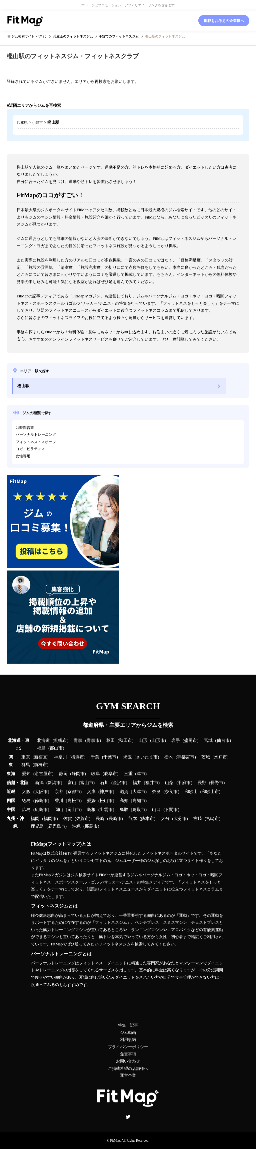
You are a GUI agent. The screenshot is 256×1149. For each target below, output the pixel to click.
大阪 (26, 791)
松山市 (106, 800)
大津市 (138, 791)
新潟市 (54, 782)
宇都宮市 (185, 757)
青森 (78, 740)
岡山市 (73, 809)
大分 (165, 818)
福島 (41, 748)
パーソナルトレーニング (36, 434)
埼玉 (127, 757)
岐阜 (95, 773)
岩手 (175, 740)
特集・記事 (128, 1025)
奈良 (156, 791)
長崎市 (115, 818)
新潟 (39, 782)
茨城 (205, 757)
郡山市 (56, 748)
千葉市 (109, 757)
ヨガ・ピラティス (30, 449)
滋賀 (124, 791)
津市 (141, 773)
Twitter (128, 1116)
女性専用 (23, 456)
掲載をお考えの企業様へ (224, 21)
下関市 (171, 809)
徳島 (26, 800)
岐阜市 (110, 773)
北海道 (43, 740)
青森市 (93, 740)
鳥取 (124, 809)
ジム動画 (128, 1032)
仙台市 (223, 740)
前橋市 (40, 764)
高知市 (138, 800)
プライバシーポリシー (128, 1047)
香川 (59, 800)
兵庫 (91, 791)
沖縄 (76, 826)
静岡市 (78, 773)
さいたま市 (147, 757)
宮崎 (197, 818)
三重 (128, 773)
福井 (137, 782)
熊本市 (147, 818)
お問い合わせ (128, 1061)
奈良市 (171, 791)
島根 (91, 809)
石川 (104, 782)
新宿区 (40, 757)
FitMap (115, 1140)
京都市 (73, 791)
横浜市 (77, 757)
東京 (25, 757)
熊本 (132, 818)
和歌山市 (210, 791)
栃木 (168, 757)
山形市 (158, 740)
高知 (124, 800)
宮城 (208, 740)
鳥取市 (138, 809)
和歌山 (191, 791)
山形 (143, 740)
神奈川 (60, 757)
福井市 (151, 782)
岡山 (59, 809)
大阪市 (41, 791)
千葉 (95, 757)
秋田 (110, 740)
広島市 (41, 809)
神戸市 (106, 791)
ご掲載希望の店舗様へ (128, 1068)
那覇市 (91, 826)
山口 (156, 809)
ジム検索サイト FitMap (29, 36)
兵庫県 (22, 122)
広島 (26, 809)
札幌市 (60, 740)
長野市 (216, 782)
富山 (72, 782)
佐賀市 (82, 818)
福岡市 (50, 818)
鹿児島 (37, 826)
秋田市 (125, 740)
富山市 (86, 782)
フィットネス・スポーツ (36, 442)
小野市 (37, 122)
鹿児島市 (56, 826)
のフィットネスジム (73, 36)
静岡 (63, 773)
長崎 (100, 818)
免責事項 (128, 1054)
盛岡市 (190, 740)
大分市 (180, 818)
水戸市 (220, 757)
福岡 (35, 818)
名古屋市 (43, 773)
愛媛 (91, 800)
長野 (202, 782)
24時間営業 (25, 427)
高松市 (73, 800)
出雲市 (106, 809)
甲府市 (184, 782)
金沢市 (119, 782)
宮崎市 (212, 818)
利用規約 (128, 1039)
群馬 (25, 764)
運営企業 (128, 1075)
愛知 (26, 773)
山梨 (169, 782)
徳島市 (41, 800)
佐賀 (67, 818)
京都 (59, 791)
